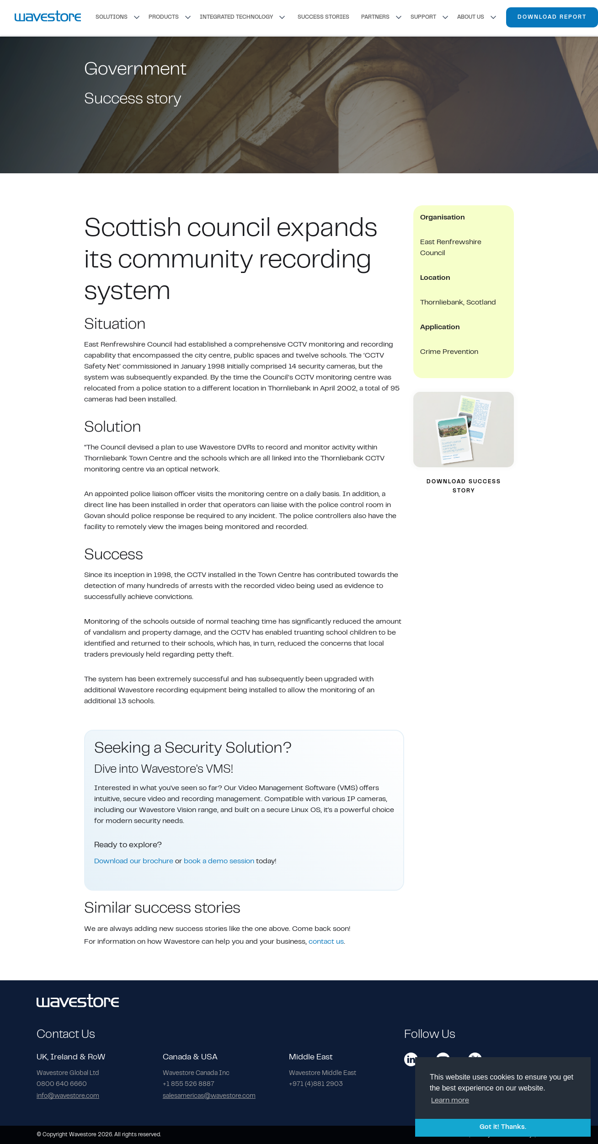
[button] (118, 17)
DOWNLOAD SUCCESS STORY (464, 486)
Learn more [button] (450, 1100)
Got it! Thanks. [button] (503, 1127)
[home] (48, 17)
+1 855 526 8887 (188, 1084)
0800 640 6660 (62, 1084)
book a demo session (219, 861)
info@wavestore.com (68, 1096)
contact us (326, 942)
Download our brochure (133, 861)
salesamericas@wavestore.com (209, 1096)
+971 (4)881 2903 (316, 1084)
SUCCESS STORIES (323, 17)
